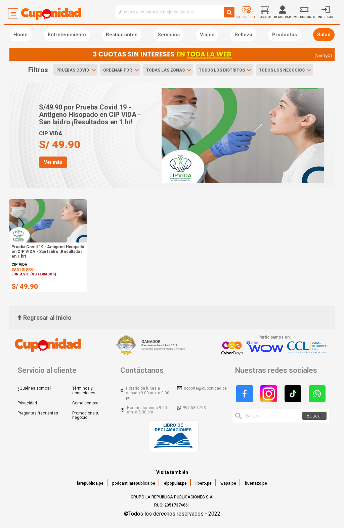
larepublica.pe (90, 483)
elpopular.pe (175, 483)
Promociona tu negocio (85, 415)
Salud (324, 35)
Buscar (314, 416)
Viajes (207, 35)
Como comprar (86, 403)
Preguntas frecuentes (37, 413)
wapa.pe (228, 483)
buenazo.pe (256, 483)
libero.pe (204, 483)
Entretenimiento (67, 35)
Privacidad (27, 403)
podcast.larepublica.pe (133, 483)
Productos (284, 35)
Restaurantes (121, 35)
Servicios (169, 35)
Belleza (243, 35)
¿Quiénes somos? (34, 388)
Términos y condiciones (83, 390)
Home (20, 35)
